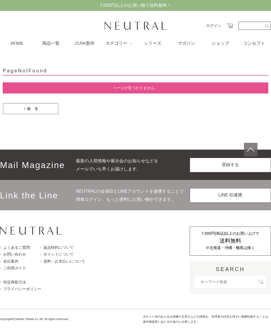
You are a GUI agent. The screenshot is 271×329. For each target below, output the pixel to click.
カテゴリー (119, 43)
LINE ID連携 (230, 195)
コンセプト (254, 43)
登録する (230, 164)
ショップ (220, 43)
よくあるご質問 (15, 247)
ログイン (213, 25)
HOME (17, 43)
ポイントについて (57, 254)
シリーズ (152, 43)
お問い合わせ (13, 254)
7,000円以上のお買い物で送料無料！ (135, 5)
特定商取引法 (13, 282)
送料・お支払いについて (62, 261)
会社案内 (9, 261)
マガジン (186, 43)
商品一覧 (51, 43)
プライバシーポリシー (20, 289)
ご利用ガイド (13, 268)
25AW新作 (85, 43)
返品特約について (57, 247)
